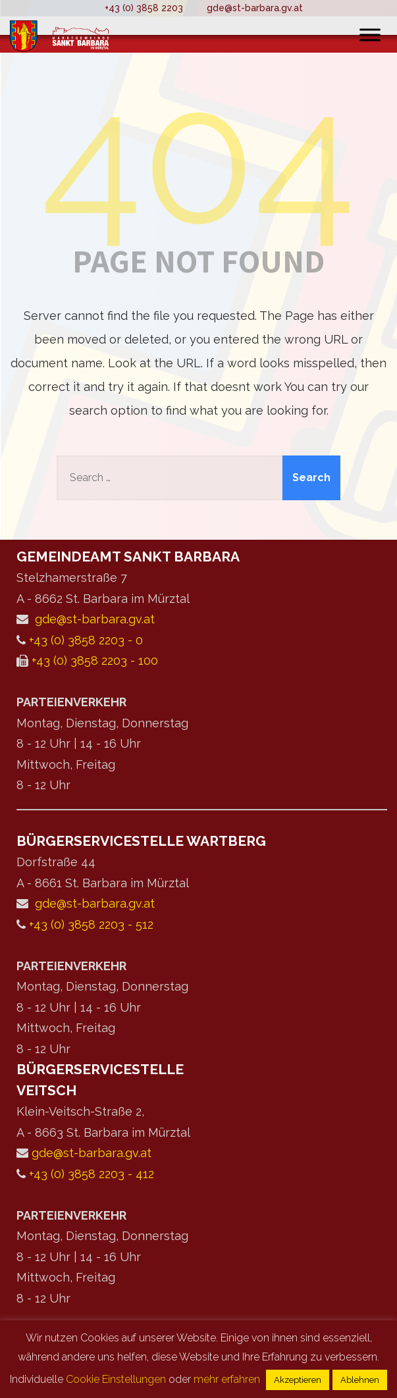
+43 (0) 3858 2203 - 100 (95, 660)
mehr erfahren (227, 1379)
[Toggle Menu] (370, 34)
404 (198, 157)
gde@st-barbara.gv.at (255, 8)
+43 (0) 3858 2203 (144, 8)
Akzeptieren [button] (297, 1380)
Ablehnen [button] (359, 1380)
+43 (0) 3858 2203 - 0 (86, 640)
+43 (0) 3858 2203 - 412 (91, 1174)
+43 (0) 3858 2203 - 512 (91, 924)
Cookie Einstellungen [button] (116, 1379)
